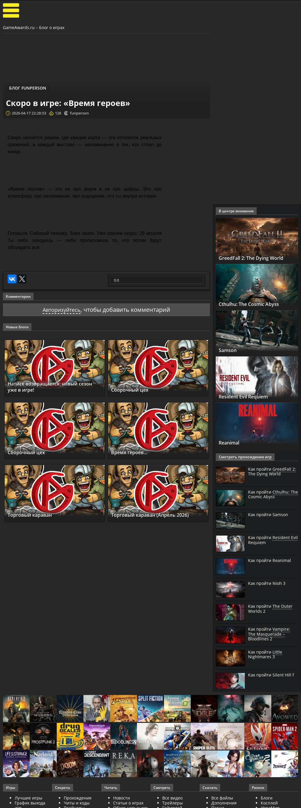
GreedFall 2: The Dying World (257, 257)
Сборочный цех (132, 389)
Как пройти (272, 471)
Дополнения (224, 803)
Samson (229, 350)
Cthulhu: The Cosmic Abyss (254, 303)
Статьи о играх (128, 803)
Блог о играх (51, 27)
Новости (121, 798)
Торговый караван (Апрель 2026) (156, 514)
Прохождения (77, 798)
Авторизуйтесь (61, 310)
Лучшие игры (28, 798)
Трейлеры (172, 803)
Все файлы (222, 798)
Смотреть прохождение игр (243, 457)
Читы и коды (77, 803)
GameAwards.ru (19, 27)
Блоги (266, 798)
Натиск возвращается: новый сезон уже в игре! (49, 386)
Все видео (172, 798)
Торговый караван (33, 514)
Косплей (269, 803)
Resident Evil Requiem (248, 396)
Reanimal (231, 442)
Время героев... (132, 452)
